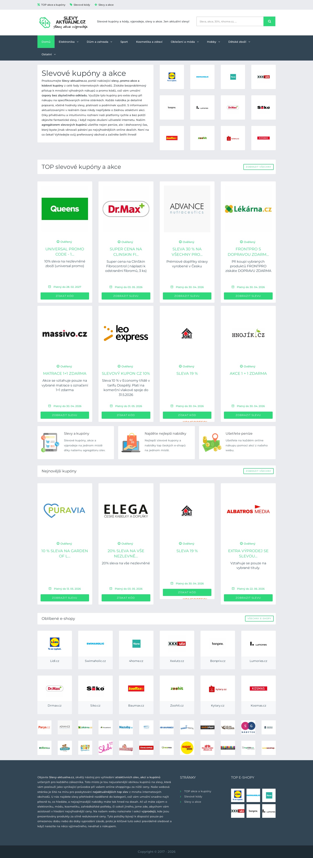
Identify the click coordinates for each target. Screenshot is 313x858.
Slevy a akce (104, 4)
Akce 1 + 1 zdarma (248, 373)
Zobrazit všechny (258, 166)
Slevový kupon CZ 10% (126, 373)
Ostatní (49, 54)
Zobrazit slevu (126, 295)
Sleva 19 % (187, 373)
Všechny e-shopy (259, 618)
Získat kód (65, 295)
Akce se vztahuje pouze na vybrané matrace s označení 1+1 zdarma (65, 385)
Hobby (213, 41)
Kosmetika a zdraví (149, 41)
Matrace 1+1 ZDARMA (64, 373)
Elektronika (68, 41)
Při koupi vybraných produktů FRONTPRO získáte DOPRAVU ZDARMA (248, 266)
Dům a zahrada (99, 41)
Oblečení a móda (185, 41)
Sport (124, 41)
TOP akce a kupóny (51, 4)
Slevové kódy (80, 4)
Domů (46, 41)
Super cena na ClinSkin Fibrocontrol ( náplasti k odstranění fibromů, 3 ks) (126, 266)
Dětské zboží (239, 41)
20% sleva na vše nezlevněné (126, 563)
